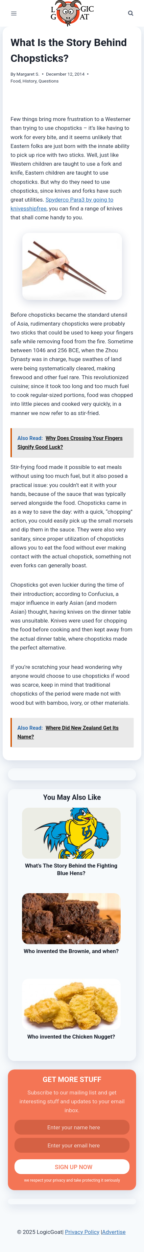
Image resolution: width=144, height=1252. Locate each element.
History (30, 81)
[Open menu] (14, 13)
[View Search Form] (130, 13)
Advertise (114, 1232)
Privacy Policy (82, 1232)
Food (16, 81)
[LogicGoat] (72, 13)
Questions (48, 81)
